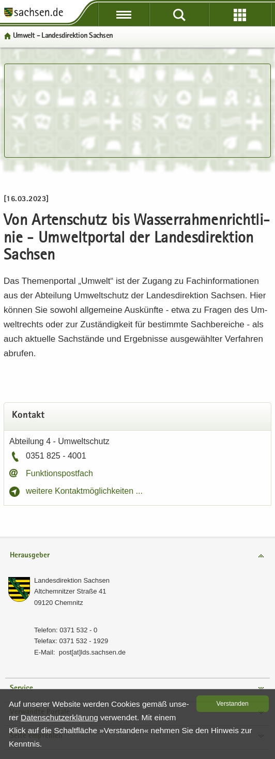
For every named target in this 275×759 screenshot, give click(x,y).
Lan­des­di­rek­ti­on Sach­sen (72, 580)
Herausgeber (30, 555)
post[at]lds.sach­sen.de (92, 652)
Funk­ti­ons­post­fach (59, 473)
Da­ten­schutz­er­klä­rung (59, 717)
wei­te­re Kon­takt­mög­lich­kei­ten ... (84, 491)
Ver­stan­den (233, 703)
